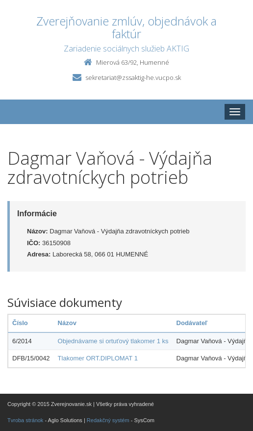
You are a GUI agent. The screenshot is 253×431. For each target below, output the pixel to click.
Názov (67, 323)
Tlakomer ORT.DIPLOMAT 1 (98, 358)
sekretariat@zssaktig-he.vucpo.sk (133, 77)
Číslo (20, 323)
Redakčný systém (108, 420)
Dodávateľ (192, 323)
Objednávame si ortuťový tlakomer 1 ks (113, 341)
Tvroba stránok (25, 420)
